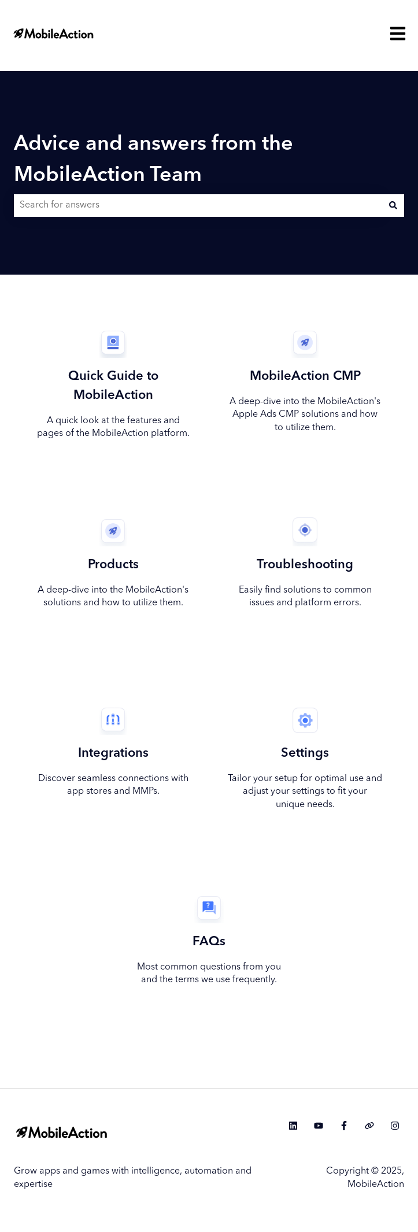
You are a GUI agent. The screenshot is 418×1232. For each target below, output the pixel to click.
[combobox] (198, 205)
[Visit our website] (369, 1125)
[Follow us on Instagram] (395, 1125)
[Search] (393, 205)
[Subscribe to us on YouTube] (318, 1125)
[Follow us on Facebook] (344, 1125)
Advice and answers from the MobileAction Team (153, 160)
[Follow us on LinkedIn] (293, 1125)
